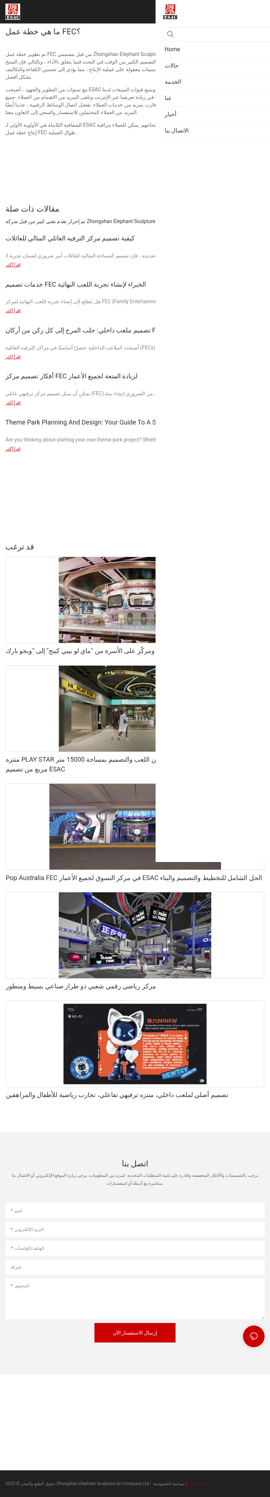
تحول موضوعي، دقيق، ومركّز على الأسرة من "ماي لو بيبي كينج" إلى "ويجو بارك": (113, 650)
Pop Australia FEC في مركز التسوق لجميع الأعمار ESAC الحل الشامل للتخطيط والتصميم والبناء (134, 878)
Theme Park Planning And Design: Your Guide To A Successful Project (105, 422)
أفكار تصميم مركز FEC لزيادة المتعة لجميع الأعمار (71, 376)
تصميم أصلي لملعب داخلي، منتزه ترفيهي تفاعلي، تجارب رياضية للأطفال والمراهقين (117, 1094)
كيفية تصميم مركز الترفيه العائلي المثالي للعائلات (70, 238)
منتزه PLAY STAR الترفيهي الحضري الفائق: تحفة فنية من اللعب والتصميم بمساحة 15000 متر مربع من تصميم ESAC (130, 764)
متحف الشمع (211, 546)
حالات (238, 546)
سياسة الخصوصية (169, 1483)
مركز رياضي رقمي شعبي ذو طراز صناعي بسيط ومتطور (81, 986)
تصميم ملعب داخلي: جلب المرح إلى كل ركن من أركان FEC (84, 330)
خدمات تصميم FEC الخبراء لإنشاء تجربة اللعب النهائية (75, 284)
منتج (256, 546)
